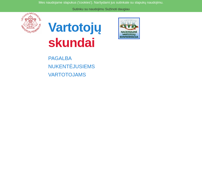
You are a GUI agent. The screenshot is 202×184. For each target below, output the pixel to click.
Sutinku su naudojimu (88, 9)
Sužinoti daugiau (117, 9)
